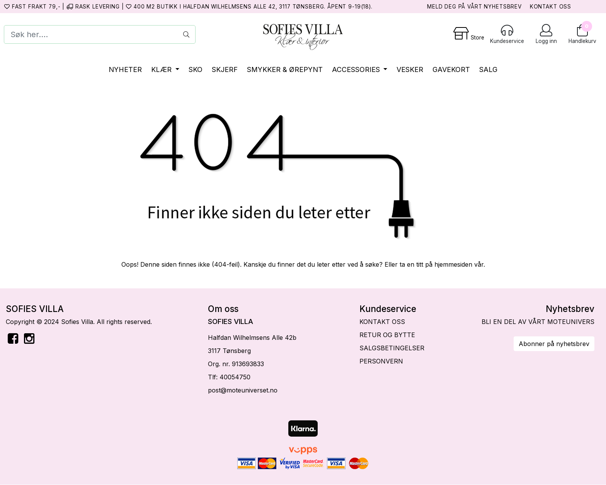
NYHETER (125, 69)
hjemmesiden (453, 264)
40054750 (235, 377)
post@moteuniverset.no (242, 390)
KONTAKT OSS (550, 6)
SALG (488, 69)
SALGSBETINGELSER (391, 348)
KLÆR (162, 69)
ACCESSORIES (357, 69)
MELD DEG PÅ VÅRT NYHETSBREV (474, 6)
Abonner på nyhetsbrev (554, 344)
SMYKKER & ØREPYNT (285, 69)
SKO (196, 69)
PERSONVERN (381, 361)
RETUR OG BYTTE (387, 335)
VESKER (410, 69)
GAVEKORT (451, 69)
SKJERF (225, 69)
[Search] (100, 34)
